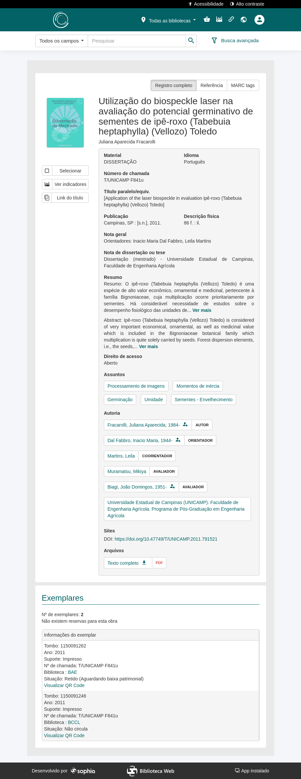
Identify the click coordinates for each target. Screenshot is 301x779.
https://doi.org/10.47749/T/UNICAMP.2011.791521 (166, 539)
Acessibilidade (206, 3)
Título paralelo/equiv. (127, 191)
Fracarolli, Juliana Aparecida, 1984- (143, 425)
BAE (72, 672)
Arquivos (114, 550)
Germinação (120, 399)
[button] (167, 19)
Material (112, 155)
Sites (109, 530)
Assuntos (114, 374)
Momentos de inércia (197, 386)
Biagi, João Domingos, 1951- (137, 487)
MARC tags (243, 85)
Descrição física (201, 216)
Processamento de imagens (136, 386)
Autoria (112, 413)
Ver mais (202, 310)
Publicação (116, 216)
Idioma (191, 155)
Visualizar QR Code (64, 685)
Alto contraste (247, 3)
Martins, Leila (121, 456)
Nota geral (115, 234)
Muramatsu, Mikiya (126, 471)
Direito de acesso (123, 356)
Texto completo (122, 563)
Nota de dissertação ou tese (134, 252)
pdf (159, 563)
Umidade (153, 399)
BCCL (74, 722)
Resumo (113, 277)
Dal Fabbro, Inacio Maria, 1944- (139, 440)
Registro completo (173, 85)
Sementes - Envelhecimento (203, 399)
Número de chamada (126, 173)
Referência (211, 85)
